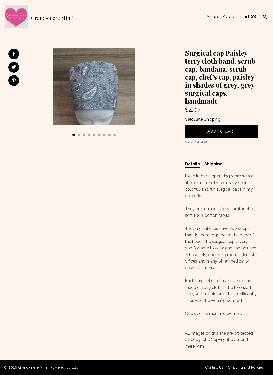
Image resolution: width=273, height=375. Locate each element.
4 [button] (89, 135)
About (229, 16)
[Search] (265, 17)
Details (192, 164)
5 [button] (94, 135)
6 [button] (99, 135)
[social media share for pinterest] (14, 81)
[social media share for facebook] (14, 54)
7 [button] (104, 135)
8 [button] (109, 135)
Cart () (248, 16)
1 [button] (73, 135)
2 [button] (79, 135)
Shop (212, 16)
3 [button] (84, 135)
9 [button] (114, 135)
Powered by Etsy (64, 367)
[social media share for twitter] (14, 68)
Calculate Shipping (202, 119)
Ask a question (197, 142)
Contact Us (214, 367)
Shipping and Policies (246, 367)
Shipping (213, 164)
